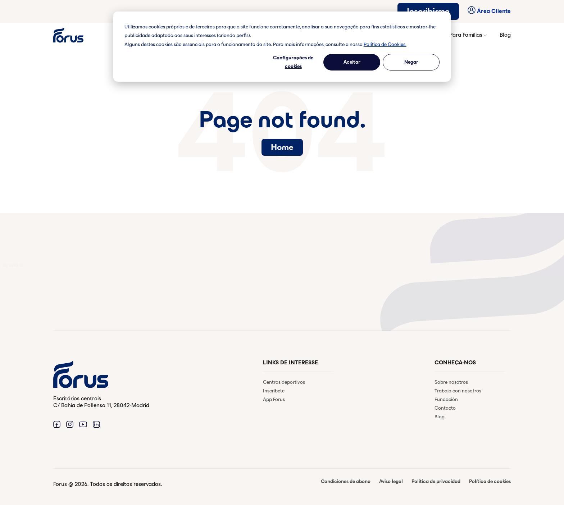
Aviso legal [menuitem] (391, 481)
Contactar (83, 300)
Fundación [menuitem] (446, 399)
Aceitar (352, 62)
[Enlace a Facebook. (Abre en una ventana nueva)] (56, 424)
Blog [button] (505, 35)
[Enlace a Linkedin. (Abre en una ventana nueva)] (96, 424)
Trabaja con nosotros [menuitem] (458, 390)
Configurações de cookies (293, 62)
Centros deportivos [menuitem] (284, 382)
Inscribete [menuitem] (274, 390)
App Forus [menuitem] (274, 399)
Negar (411, 62)
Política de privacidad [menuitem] (435, 481)
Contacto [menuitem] (445, 408)
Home (282, 147)
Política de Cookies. (385, 44)
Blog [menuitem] (440, 416)
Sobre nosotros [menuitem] (451, 382)
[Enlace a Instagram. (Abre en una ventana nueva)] (69, 424)
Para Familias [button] (468, 34)
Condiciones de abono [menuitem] (345, 481)
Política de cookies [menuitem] (490, 481)
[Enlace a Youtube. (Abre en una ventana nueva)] (83, 424)
